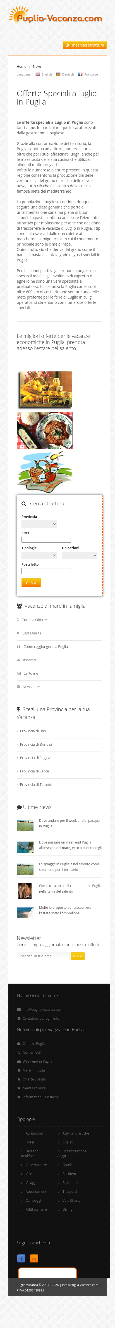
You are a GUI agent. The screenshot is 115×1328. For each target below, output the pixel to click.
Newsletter (31, 686)
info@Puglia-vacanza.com (80, 1285)
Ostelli (67, 1164)
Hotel (30, 1142)
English (47, 74)
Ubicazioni (70, 548)
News (37, 66)
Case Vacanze (36, 1164)
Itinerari (29, 659)
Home (21, 66)
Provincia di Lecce (34, 771)
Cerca (31, 582)
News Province (34, 1088)
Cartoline (30, 673)
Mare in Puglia (34, 1070)
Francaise (91, 74)
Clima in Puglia (34, 1043)
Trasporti (70, 1191)
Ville (29, 1173)
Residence (70, 1173)
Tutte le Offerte (34, 619)
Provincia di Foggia (35, 757)
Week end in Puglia (37, 1061)
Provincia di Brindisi (36, 744)
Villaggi (31, 1182)
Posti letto (30, 564)
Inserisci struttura (85, 45)
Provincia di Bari (33, 730)
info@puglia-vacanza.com (42, 1009)
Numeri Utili (32, 1052)
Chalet (68, 1142)
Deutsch (68, 74)
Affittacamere (36, 1209)
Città (25, 533)
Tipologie (29, 548)
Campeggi (33, 1200)
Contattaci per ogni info (41, 1018)
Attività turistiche (76, 1133)
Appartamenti (36, 1191)
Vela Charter (72, 1200)
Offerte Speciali (34, 1079)
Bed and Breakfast (29, 1153)
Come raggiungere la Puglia (45, 646)
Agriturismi (34, 1133)
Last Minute (31, 633)
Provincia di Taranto (36, 784)
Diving (67, 1209)
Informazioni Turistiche (41, 1097)
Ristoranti (70, 1182)
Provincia (29, 516)
